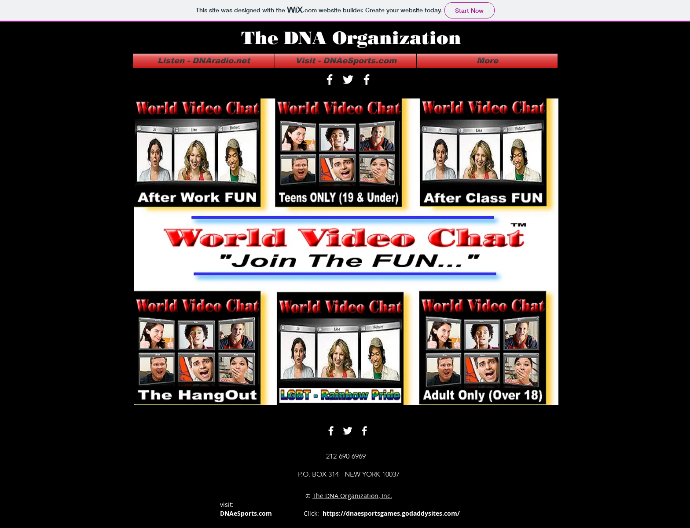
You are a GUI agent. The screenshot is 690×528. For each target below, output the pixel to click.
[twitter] (348, 80)
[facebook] (330, 80)
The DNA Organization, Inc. (352, 496)
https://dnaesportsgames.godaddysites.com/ (391, 513)
